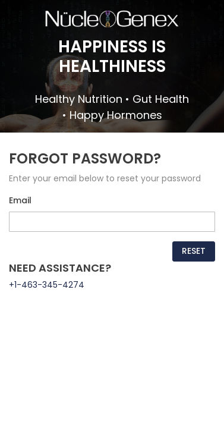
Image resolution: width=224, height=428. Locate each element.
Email (20, 200)
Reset (194, 251)
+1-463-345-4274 (46, 285)
